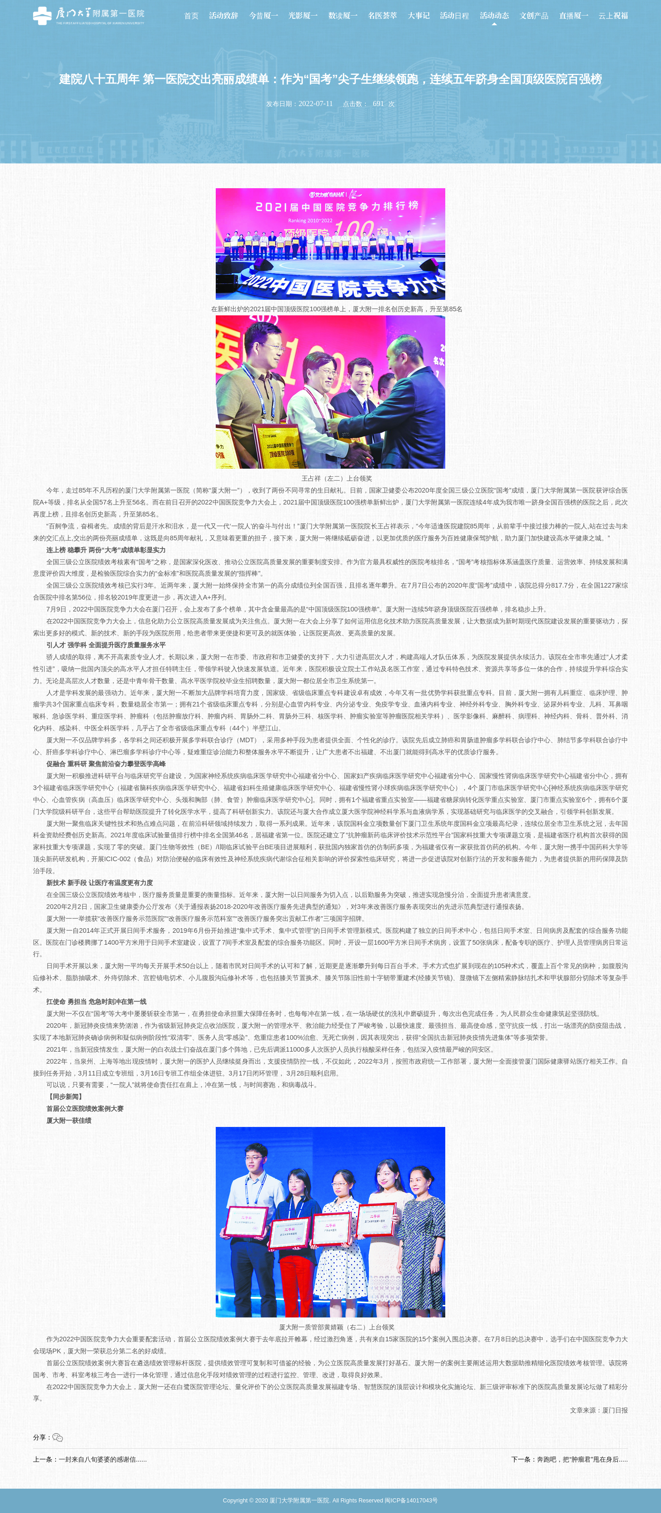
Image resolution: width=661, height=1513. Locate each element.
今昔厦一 (263, 15)
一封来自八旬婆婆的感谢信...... (103, 1459)
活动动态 (494, 15)
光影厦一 (303, 15)
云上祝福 (613, 15)
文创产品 (534, 15)
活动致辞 (223, 15)
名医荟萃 (382, 15)
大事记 (419, 15)
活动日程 (454, 15)
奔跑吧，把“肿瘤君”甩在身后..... (582, 1459)
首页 (191, 15)
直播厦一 (573, 15)
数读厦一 (343, 15)
